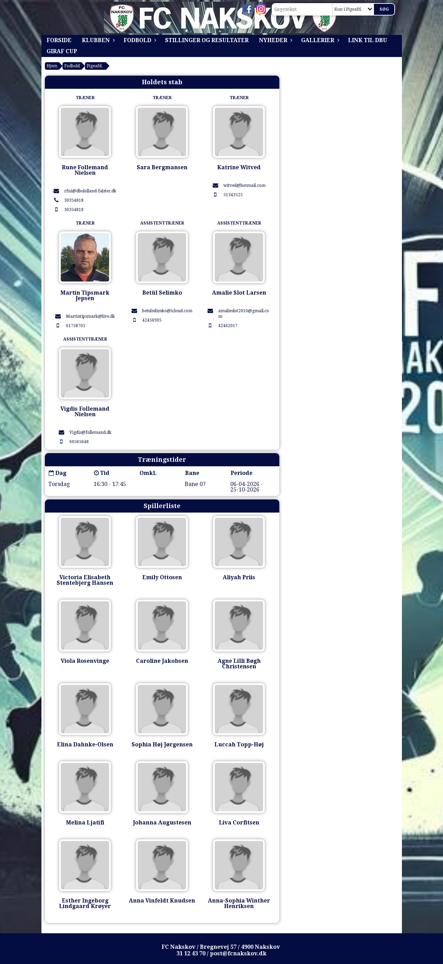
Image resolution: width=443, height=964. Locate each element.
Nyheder (275, 40)
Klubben (97, 40)
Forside (59, 40)
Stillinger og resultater (207, 40)
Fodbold (139, 40)
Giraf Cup (62, 51)
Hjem (52, 66)
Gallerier (319, 40)
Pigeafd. (95, 66)
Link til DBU (367, 40)
